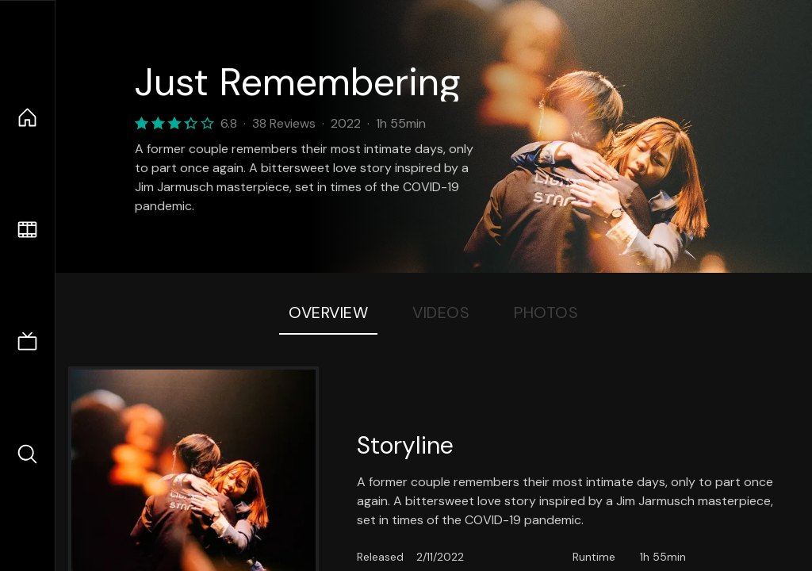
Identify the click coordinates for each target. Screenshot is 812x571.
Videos (440, 312)
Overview (328, 312)
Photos (546, 312)
